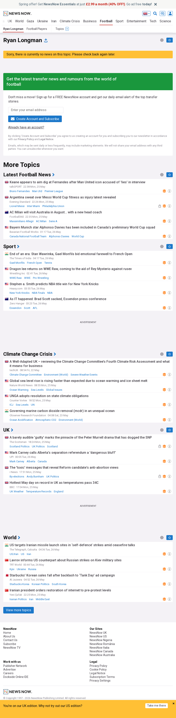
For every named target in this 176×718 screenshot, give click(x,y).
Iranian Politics (18, 599)
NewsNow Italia (99, 647)
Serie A (53, 221)
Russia (32, 569)
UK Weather (17, 491)
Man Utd (37, 191)
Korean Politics (40, 584)
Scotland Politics (19, 446)
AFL (35, 307)
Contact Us (10, 640)
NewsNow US (98, 636)
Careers (8, 673)
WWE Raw (16, 277)
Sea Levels (37, 389)
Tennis (48, 262)
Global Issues (54, 389)
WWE (27, 277)
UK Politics (38, 446)
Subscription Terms (102, 677)
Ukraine (42, 21)
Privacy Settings (100, 680)
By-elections (17, 476)
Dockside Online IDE (15, 677)
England (58, 491)
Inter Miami (33, 206)
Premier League (54, 191)
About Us (9, 636)
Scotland (52, 446)
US (22, 554)
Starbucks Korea (19, 584)
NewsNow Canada (101, 651)
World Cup (78, 236)
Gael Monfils (17, 262)
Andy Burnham (35, 476)
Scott (27, 307)
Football (106, 21)
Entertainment (136, 21)
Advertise (9, 669)
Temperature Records (38, 491)
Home (7, 632)
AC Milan (41, 221)
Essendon (15, 307)
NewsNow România (102, 644)
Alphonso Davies (59, 236)
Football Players (37, 28)
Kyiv (12, 569)
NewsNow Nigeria (101, 640)
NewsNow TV (11, 647)
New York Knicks (19, 292)
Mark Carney (17, 461)
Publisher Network (15, 665)
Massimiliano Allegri (22, 221)
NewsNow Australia (102, 655)
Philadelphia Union (53, 206)
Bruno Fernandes (20, 191)
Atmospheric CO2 (45, 419)
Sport (119, 21)
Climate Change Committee (26, 374)
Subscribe (9, 644)
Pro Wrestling (41, 277)
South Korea (59, 584)
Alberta (31, 461)
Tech (153, 21)
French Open (34, 262)
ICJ (11, 404)
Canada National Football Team (28, 236)
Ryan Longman (13, 28)
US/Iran (14, 554)
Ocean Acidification (21, 419)
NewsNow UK (98, 632)
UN (33, 404)
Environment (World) (56, 374)
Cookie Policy (98, 669)
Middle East (43, 599)
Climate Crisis (70, 21)
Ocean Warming (19, 389)
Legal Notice (46, 139)
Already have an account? (26, 127)
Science (165, 21)
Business (90, 21)
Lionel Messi (17, 206)
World (19, 21)
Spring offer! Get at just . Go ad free (85, 4)
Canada (42, 461)
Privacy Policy (26, 139)
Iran (53, 21)
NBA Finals (38, 292)
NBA (50, 292)
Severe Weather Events (84, 374)
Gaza (30, 21)
